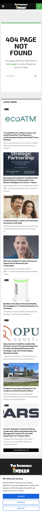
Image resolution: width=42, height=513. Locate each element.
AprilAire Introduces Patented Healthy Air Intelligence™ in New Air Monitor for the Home (20, 306)
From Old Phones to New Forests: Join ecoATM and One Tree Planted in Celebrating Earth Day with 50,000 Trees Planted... (21, 136)
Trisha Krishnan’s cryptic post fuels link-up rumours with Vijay (21, 221)
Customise (21, 502)
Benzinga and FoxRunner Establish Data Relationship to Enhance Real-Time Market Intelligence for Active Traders (20, 180)
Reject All (21, 508)
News (6, 109)
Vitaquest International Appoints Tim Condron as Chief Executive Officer (19, 389)
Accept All (21, 496)
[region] (21, 494)
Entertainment (9, 197)
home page (11, 64)
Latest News (10, 102)
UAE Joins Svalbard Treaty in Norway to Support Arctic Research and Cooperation (20, 263)
